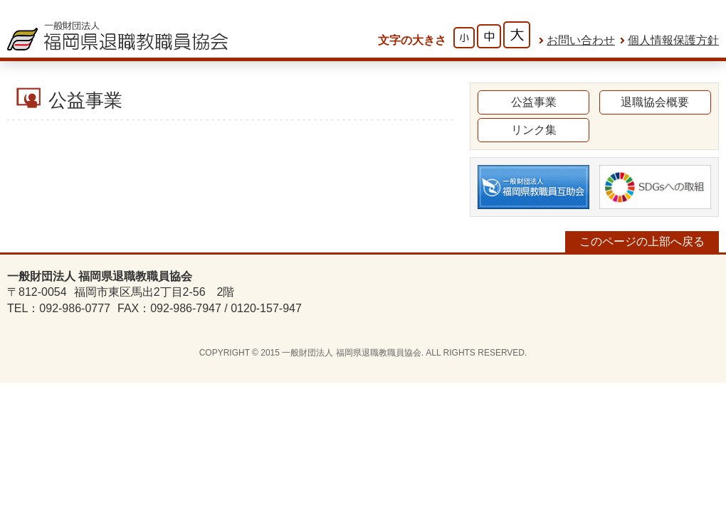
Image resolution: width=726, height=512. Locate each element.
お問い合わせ (581, 40)
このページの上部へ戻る (642, 241)
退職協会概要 (655, 102)
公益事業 (534, 102)
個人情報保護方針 (673, 40)
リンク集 (534, 130)
